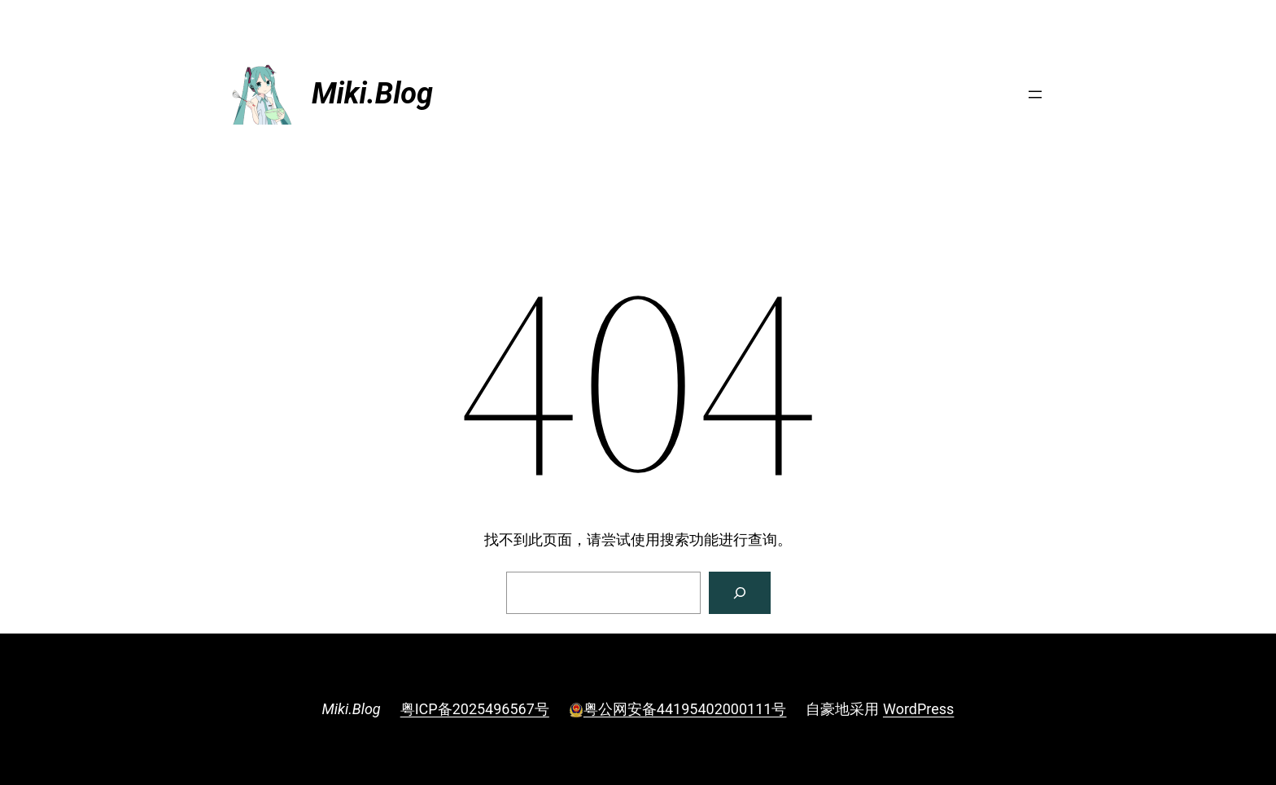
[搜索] (740, 593)
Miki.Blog (372, 94)
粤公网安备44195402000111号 (678, 708)
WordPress (918, 708)
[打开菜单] (1035, 94)
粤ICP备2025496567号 (474, 708)
